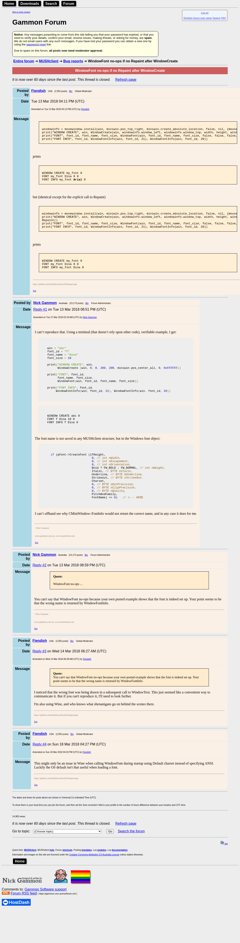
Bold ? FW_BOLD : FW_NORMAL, (107, 495)
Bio (70, 91)
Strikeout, (96, 506)
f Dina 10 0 (61, 442)
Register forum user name (198, 18)
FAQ (223, 18)
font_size (59, 373)
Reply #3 (39, 684)
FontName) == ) (95, 530)
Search (51, 3)
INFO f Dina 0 (62, 446)
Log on (204, 12)
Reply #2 (39, 598)
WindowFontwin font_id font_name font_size (92, 401)
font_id (58, 365)
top (224, 876)
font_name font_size (70, 397)
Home (9, 3)
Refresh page (125, 79)
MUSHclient (48, 61)
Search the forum (131, 864)
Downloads (29, 3)
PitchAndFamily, (83, 526)
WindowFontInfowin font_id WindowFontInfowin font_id (108, 412)
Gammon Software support (45, 922)
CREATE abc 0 (63, 438)
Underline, (96, 502)
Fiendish (85, 109)
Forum (68, 3)
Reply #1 (40, 322)
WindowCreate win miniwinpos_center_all (114, 385)
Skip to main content (21, 12)
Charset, (76, 510)
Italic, (90, 498)
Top (34, 303)
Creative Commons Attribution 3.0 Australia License (94, 887)
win (56, 361)
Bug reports (73, 61)
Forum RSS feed (24, 926)
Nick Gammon (90, 330)
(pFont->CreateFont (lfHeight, (77, 479)
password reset (36, 44)
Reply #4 (39, 777)
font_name (62, 369)
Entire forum (23, 61)
